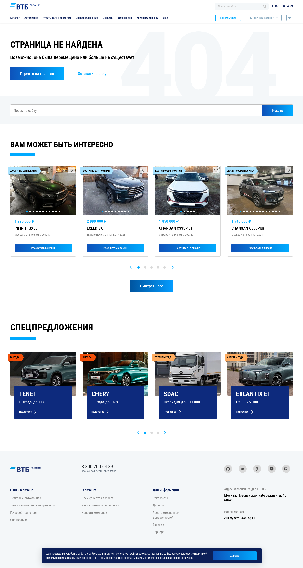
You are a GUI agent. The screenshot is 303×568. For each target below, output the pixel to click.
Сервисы (108, 17)
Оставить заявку (92, 73)
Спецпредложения (87, 17)
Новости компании (94, 513)
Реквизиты (160, 498)
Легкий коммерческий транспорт (32, 505)
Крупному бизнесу (147, 17)
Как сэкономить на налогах (100, 505)
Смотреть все (151, 286)
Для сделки (125, 17)
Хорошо (234, 555)
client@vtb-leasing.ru (239, 518)
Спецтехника (19, 520)
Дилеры (158, 505)
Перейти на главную (37, 73)
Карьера (158, 532)
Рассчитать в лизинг (43, 248)
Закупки (158, 525)
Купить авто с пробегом (57, 17)
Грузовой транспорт (23, 513)
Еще (165, 17)
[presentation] (130, 267)
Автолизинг (31, 17)
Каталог (15, 17)
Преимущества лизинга (97, 498)
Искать (277, 110)
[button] (138, 267)
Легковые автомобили (25, 498)
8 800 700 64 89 (282, 6)
